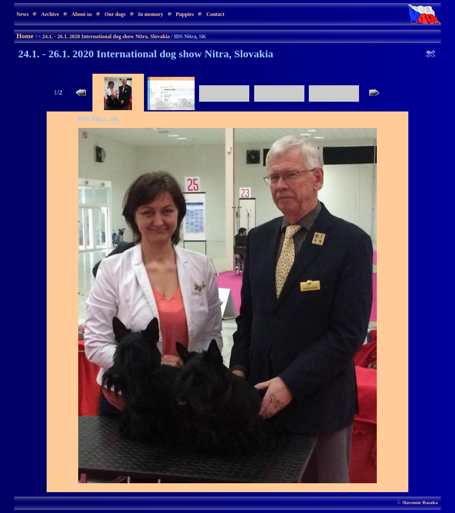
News (22, 14)
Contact (215, 14)
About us (82, 14)
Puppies (185, 14)
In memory (151, 14)
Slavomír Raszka (420, 502)
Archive (50, 14)
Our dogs (114, 14)
